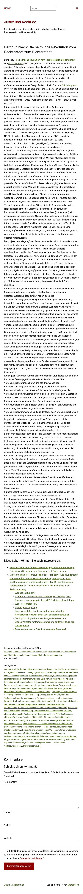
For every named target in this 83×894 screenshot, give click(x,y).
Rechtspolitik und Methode (34, 655)
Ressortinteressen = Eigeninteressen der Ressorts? (40, 629)
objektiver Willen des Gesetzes (17, 717)
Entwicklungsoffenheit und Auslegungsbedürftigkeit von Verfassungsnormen (38, 688)
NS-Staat (67, 711)
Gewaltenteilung (31, 695)
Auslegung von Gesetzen (15, 672)
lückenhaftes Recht (50, 701)
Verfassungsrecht (54, 655)
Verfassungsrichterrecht (15, 736)
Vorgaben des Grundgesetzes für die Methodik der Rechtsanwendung (34, 739)
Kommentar (10, 782)
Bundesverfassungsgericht (40, 675)
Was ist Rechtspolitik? (26, 604)
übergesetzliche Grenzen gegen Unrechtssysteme (43, 730)
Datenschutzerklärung (31, 858)
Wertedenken (18, 743)
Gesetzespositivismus (14, 695)
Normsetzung (27, 711)
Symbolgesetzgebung (26, 607)
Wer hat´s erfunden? (25, 593)
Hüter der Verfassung (24, 698)
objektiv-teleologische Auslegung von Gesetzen (25, 714)
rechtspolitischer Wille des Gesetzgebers (44, 720)
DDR (43, 679)
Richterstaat (66, 727)
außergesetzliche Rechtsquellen (18, 669)
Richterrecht (28, 727)
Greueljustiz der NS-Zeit (50, 695)
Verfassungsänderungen (54, 733)
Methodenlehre (11, 707)
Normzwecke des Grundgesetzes (48, 711)
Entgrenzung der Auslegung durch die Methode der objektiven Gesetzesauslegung (40, 685)
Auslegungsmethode (55, 672)
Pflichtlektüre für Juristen (43, 717)
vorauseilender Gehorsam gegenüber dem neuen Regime (51, 736)
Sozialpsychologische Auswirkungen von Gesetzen (40, 618)
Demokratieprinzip (54, 679)
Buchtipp (8, 652)
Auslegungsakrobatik (36, 672)
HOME (7, 8)
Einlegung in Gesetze (64, 682)
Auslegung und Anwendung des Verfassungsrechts (55, 669)
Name (8, 812)
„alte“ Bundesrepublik (31, 746)
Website (8, 838)
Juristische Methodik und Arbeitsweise (30, 652)
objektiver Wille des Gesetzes (59, 714)
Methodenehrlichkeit (56, 704)
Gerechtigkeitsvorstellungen (64, 691)
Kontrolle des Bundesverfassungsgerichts (22, 701)
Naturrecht (72, 707)
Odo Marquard (69, 85)
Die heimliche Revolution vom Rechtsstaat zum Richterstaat (45, 60)
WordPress (73, 885)
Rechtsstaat (68, 720)
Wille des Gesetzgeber (35, 743)
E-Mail (8, 825)
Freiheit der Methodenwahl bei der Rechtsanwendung (27, 691)
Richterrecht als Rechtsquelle (47, 727)
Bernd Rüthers (15, 63)
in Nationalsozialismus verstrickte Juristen (53, 698)
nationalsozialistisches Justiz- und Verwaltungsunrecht (42, 707)
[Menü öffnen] (77, 8)
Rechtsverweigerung (13, 723)
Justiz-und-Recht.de (20, 22)
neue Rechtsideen (12, 711)
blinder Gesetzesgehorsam (16, 675)
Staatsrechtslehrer (12, 730)
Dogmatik (49, 682)
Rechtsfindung (18, 720)
